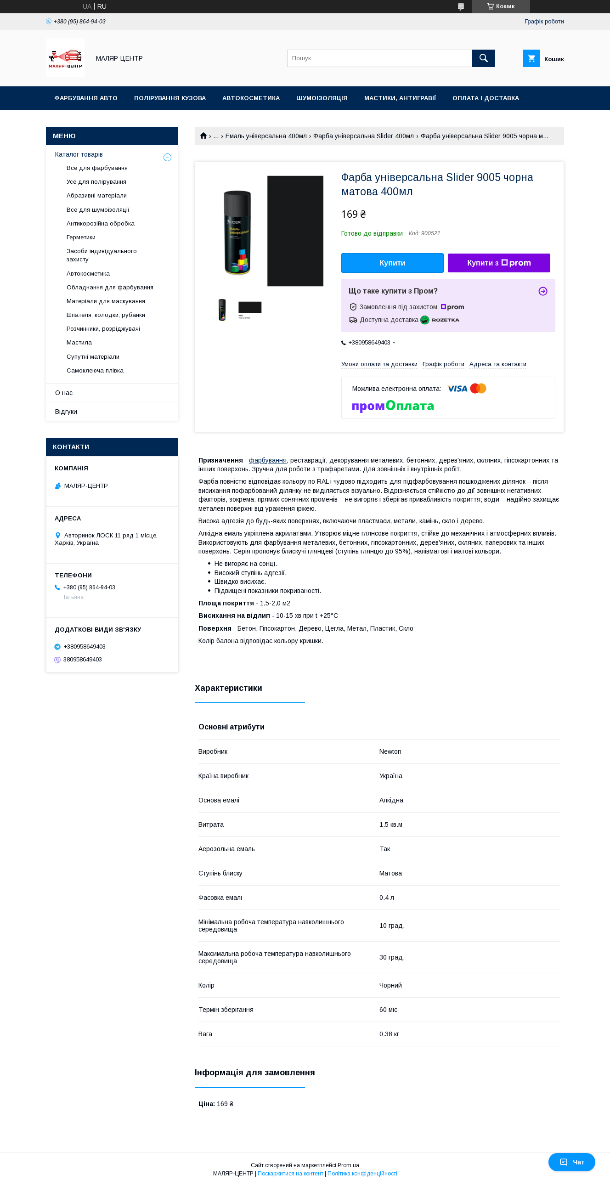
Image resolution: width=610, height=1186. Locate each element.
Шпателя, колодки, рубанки (106, 314)
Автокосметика (251, 98)
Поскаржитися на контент (290, 1173)
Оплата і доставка (485, 98)
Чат (571, 1162)
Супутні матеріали (93, 356)
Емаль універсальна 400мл (266, 136)
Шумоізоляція (322, 98)
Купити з (499, 263)
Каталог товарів (79, 154)
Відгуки (66, 411)
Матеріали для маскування (106, 301)
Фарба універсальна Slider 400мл (363, 136)
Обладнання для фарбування (110, 287)
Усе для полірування (96, 181)
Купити (393, 263)
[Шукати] (483, 58)
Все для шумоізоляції (98, 209)
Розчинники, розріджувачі (103, 328)
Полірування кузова (170, 98)
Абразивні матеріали (97, 195)
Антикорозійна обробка (101, 223)
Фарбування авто (86, 98)
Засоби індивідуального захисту (102, 255)
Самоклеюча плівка (95, 370)
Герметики (81, 237)
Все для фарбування (97, 167)
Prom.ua (348, 1165)
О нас (64, 392)
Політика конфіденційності (362, 1173)
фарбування (268, 460)
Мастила (79, 342)
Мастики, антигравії (400, 98)
